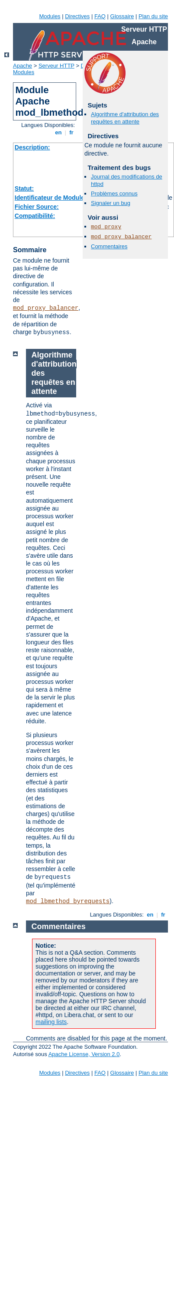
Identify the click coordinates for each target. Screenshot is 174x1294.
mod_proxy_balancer (45, 308)
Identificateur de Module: (51, 197)
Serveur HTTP (56, 65)
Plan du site (153, 16)
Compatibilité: (35, 215)
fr (71, 132)
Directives (77, 16)
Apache (22, 65)
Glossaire (122, 16)
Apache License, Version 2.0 (84, 1054)
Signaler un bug (110, 203)
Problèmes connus (114, 193)
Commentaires (109, 246)
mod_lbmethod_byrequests (68, 901)
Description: (32, 147)
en (58, 132)
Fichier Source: (37, 206)
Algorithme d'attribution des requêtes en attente (125, 118)
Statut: (24, 188)
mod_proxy (106, 227)
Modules (49, 16)
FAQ (100, 16)
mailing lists (51, 1021)
